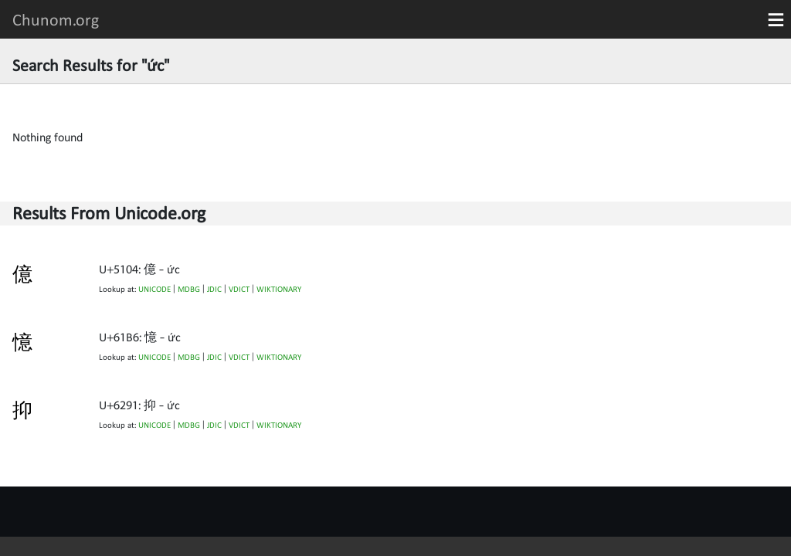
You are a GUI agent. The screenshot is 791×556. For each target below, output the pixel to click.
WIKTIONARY (278, 289)
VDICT (239, 289)
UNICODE (154, 289)
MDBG (189, 289)
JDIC (214, 289)
